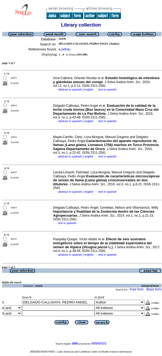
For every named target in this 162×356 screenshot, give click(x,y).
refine (66, 49)
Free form (136, 289)
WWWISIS (98, 343)
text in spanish (108, 89)
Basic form (153, 289)
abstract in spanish (70, 89)
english (88, 89)
